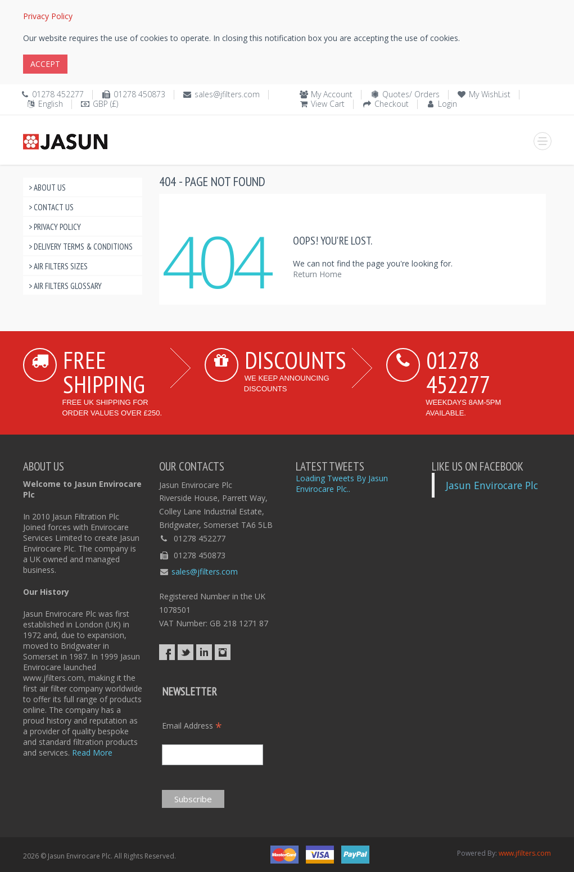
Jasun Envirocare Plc (492, 485)
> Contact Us (51, 207)
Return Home (317, 274)
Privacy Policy (48, 16)
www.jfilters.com (525, 853)
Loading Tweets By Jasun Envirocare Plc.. (342, 483)
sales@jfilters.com (227, 94)
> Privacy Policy (55, 227)
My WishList (489, 94)
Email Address (192, 725)
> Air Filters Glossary (65, 286)
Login (447, 103)
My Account (331, 94)
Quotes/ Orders (411, 94)
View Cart (328, 103)
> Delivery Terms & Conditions (81, 246)
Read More (92, 752)
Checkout (391, 103)
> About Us (47, 187)
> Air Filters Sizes (58, 266)
